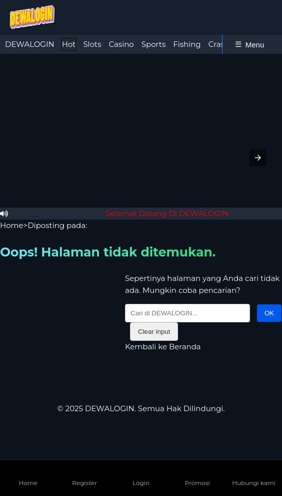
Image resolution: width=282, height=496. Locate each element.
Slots (92, 44)
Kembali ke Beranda (163, 346)
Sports (154, 44)
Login (141, 475)
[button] (258, 157)
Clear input (154, 331)
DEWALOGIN (29, 44)
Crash (219, 44)
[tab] (29, 44)
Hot (69, 44)
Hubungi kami (254, 475)
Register (84, 475)
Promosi (197, 475)
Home (12, 225)
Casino (121, 44)
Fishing (186, 44)
